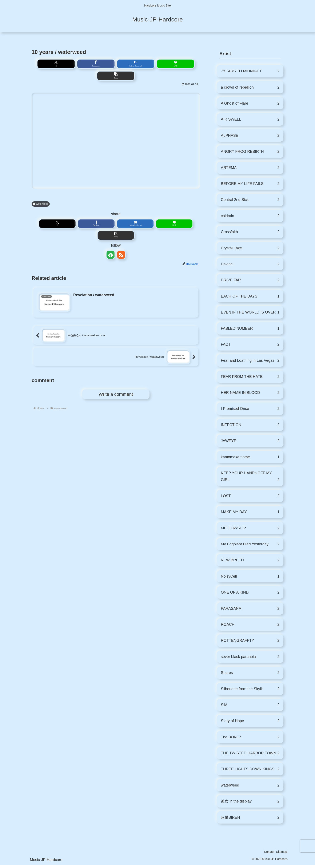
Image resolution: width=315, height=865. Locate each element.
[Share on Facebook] (98, 64)
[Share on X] (81, 64)
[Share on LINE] (133, 64)
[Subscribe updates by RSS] (120, 233)
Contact (265, 851)
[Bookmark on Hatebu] (116, 64)
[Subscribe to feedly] (110, 233)
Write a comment (116, 373)
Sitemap (280, 851)
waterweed (40, 193)
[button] (151, 64)
